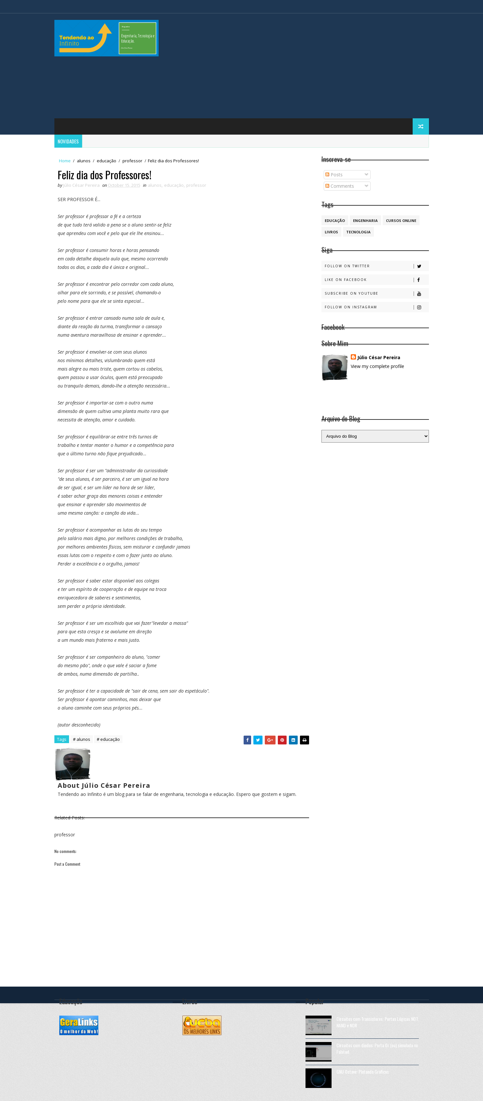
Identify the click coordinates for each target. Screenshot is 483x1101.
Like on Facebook (377, 279)
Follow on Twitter (377, 266)
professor (132, 161)
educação (106, 161)
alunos (84, 161)
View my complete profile (377, 366)
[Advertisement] (310, 66)
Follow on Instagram (377, 307)
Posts (334, 174)
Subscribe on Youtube (377, 293)
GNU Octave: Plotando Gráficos (362, 1071)
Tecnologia (358, 231)
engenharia (365, 220)
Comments (339, 186)
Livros (331, 231)
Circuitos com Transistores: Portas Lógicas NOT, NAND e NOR (377, 1022)
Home (65, 161)
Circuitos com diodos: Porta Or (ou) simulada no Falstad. (377, 1048)
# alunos (81, 739)
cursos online (401, 220)
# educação (108, 739)
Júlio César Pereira (378, 357)
